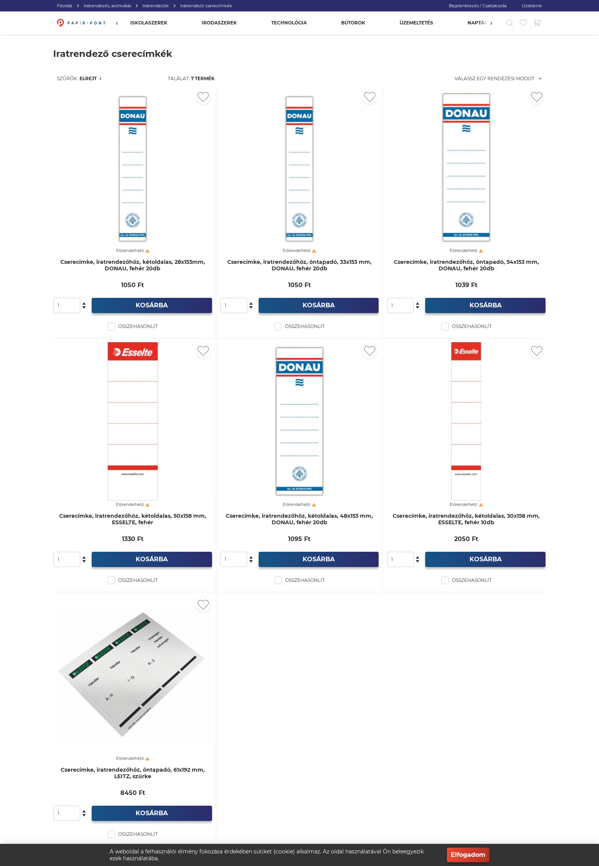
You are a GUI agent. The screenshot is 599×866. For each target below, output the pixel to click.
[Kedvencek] (523, 22)
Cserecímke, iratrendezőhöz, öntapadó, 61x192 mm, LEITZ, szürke (234, 651)
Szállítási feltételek (423, 806)
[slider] (59, 272)
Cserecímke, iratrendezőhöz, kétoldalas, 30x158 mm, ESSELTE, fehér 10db (487, 437)
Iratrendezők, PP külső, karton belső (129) (112, 178)
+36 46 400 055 (137, 790)
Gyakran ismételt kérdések (433, 775)
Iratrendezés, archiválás (107, 5)
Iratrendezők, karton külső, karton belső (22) (107, 158)
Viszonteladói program (331, 775)
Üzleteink (532, 5)
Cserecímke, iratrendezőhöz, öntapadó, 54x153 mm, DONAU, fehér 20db (486, 224)
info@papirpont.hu (147, 775)
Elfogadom (468, 854)
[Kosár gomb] (537, 22)
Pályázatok (415, 821)
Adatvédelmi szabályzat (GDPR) (341, 790)
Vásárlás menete (226, 775)
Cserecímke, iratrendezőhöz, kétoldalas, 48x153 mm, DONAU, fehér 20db (360, 437)
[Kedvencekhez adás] (284, 97)
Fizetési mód (417, 790)
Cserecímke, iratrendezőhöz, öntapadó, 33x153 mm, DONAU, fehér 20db (360, 224)
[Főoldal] (80, 22)
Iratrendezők (155, 5)
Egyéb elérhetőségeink (233, 806)
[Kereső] (509, 22)
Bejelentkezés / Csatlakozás (478, 5)
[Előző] (120, 22)
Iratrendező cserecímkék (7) (111, 140)
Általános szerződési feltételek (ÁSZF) (347, 806)
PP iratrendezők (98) (99, 195)
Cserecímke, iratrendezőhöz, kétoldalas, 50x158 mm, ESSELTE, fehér (234, 437)
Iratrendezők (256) (85, 127)
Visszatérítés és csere (231, 790)
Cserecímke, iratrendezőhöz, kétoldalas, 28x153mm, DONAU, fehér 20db (234, 224)
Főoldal (64, 5)
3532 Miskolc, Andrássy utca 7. (156, 806)
